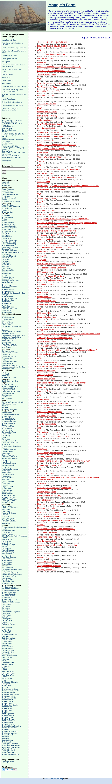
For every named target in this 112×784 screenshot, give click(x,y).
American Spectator (9, 226)
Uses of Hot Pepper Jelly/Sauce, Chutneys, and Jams (12, 90)
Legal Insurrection (8, 390)
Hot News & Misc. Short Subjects (12, 133)
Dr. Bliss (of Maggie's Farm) (12, 569)
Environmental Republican (11, 446)
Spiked (4, 200)
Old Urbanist (6, 268)
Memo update (43, 549)
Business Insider (8, 317)
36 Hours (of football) (46, 484)
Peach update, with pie (9, 59)
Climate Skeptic (7, 534)
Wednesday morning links (47, 58)
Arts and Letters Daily (9, 599)
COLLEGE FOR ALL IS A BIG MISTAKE (53, 436)
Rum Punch (42, 202)
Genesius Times (8, 249)
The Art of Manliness (9, 286)
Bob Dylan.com (7, 208)
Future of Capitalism (9, 450)
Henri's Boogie (43, 399)
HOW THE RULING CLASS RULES (52, 46)
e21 (3, 328)
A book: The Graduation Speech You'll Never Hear (57, 243)
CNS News (6, 606)
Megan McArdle (7, 340)
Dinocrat (5, 437)
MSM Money (6, 342)
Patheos (5, 515)
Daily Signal (6, 615)
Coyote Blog (6, 238)
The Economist (7, 700)
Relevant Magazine (9, 522)
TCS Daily (5, 687)
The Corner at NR (8, 696)
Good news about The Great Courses (14, 86)
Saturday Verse (7, 151)
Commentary (6, 608)
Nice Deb (5, 479)
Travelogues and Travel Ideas (11, 157)
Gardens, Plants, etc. (9, 130)
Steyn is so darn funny (46, 562)
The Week (5, 729)
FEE (3, 626)
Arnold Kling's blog (8, 423)
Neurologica (6, 548)
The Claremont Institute (10, 694)
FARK (4, 372)
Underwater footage (45, 120)
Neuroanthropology (9, 576)
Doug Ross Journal (9, 441)
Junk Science (7, 539)
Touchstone (6, 523)
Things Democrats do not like (49, 566)
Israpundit (5, 182)
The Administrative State (47, 87)
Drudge (4, 622)
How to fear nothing (45, 239)
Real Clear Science (9, 557)
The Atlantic (6, 288)
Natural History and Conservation (12, 140)
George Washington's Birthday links (51, 157)
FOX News (6, 633)
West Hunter (6, 310)
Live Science (6, 541)
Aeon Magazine (7, 217)
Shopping (41, 525)
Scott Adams (6, 273)
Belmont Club (7, 425)
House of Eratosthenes (10, 251)
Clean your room (44, 408)
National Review (8, 474)
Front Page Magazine (9, 634)
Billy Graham (42, 153)
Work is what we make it (47, 362)
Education (5, 125)
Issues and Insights (9, 464)
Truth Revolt (6, 742)
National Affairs (7, 648)
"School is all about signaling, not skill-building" (56, 325)
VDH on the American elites (48, 432)
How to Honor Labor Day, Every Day (14, 48)
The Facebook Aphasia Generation (51, 268)
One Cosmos (6, 578)
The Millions (6, 302)
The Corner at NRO (9, 698)
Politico (4, 668)
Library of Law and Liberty (11, 391)
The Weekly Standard (10, 731)
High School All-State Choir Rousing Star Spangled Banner (61, 383)
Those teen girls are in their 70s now (52, 42)
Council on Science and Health (13, 402)
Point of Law (6, 397)
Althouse (5, 221)
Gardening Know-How (10, 247)
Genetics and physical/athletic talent (52, 305)
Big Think (5, 233)
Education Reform (8, 358)
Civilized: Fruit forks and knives (12, 102)
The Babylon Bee (8, 289)
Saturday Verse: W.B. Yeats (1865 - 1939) (54, 247)
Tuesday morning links (46, 75)
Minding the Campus (9, 365)
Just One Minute (8, 465)
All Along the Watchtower (11, 207)
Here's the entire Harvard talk (49, 420)
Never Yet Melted (8, 478)
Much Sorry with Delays (9, 40)
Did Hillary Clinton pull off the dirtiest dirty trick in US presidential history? (67, 350)
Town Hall (5, 736)
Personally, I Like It (45, 214)
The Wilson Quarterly (9, 733)
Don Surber (6, 439)
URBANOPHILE (8, 307)
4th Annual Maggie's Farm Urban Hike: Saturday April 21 (60, 169)
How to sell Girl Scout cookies (49, 412)
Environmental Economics (11, 332)
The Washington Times (10, 728)
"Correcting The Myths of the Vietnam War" (54, 338)
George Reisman (8, 455)
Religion (4, 149)
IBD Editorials (7, 641)
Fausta (4, 448)
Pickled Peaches (7, 74)
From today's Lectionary (47, 116)
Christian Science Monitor (11, 603)
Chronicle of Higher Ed (10, 353)
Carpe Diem (6, 325)
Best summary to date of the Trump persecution (56, 177)
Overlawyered (7, 395)
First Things (6, 509)
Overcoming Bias (8, 270)
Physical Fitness (7, 143)
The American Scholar (10, 689)
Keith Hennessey (8, 333)
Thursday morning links (46, 457)
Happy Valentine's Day (46, 317)
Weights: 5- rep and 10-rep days (50, 276)
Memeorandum (7, 647)
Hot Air (4, 460)
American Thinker (8, 596)
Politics (4, 144)
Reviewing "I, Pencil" (45, 284)
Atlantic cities (6, 229)
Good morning (43, 557)
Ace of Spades (7, 413)
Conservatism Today (9, 432)
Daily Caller (6, 613)
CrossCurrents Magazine (11, 611)
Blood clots (41, 387)
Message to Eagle (8, 545)
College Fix (6, 354)
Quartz (4, 670)
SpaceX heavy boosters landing (50, 453)
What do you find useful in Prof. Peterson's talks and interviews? (63, 461)
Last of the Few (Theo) (10, 194)
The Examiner (7, 703)
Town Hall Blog (7, 740)
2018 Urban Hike (44, 313)
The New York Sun (8, 721)
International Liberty (9, 388)
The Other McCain (8, 495)
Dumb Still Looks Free (10, 442)
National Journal (8, 650)
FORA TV (5, 629)
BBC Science (7, 532)
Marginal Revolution (9, 339)
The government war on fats (48, 516)
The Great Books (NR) (10, 298)
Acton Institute (7, 506)
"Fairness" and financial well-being (51, 54)
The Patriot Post (8, 722)
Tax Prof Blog (7, 398)
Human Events (7, 640)
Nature (4, 546)
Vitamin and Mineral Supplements (51, 71)
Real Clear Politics (8, 673)
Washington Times (8, 749)
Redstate (5, 485)
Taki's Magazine (7, 282)
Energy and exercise (45, 329)
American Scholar (8, 224)
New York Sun (7, 657)
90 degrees (42, 256)
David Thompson (8, 189)
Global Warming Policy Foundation (14, 536)
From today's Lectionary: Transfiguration (53, 403)
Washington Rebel (8, 501)
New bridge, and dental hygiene (50, 280)
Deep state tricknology (46, 371)
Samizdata (6, 196)
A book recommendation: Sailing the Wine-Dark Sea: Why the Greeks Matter (68, 334)
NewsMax (5, 659)
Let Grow (5, 259)
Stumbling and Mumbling (11, 201)
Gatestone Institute (8, 638)
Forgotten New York (9, 242)
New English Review (9, 656)
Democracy (6, 435)
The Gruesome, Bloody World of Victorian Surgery (57, 235)
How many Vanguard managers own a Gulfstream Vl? (59, 67)
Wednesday (42, 321)
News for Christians (9, 513)
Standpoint (6, 684)
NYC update (6, 62)
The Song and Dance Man (10, 156)
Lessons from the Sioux (47, 112)
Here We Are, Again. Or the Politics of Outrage (56, 264)
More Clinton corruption (47, 500)
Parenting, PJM (7, 580)
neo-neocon (6, 476)
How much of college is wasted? (50, 504)
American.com (7, 597)
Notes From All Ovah (45, 251)
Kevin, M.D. (6, 406)
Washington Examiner (10, 744)
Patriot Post (6, 666)
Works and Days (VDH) (10, 754)
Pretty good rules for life (47, 354)
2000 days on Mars (45, 272)
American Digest (8, 222)
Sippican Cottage (8, 277)
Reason (5, 677)
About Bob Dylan (8, 205)
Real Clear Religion (9, 518)
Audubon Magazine (9, 231)
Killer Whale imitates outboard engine (52, 227)
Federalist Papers (8, 624)
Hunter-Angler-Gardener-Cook (13, 252)
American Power (8, 418)
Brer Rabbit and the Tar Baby (49, 496)
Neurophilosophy (8, 552)
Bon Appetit (6, 235)
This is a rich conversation (48, 132)
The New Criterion (8, 717)
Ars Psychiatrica (8, 567)
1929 (39, 99)
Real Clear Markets (9, 344)
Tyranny (40, 161)
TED (3, 284)
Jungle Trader (7, 258)
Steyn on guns (43, 206)
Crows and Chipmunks (46, 391)
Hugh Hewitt (6, 462)
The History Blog (8, 300)
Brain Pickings (7, 237)
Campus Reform (8, 351)
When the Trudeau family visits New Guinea (55, 83)
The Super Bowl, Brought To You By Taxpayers (56, 520)
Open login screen (8, 762)
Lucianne (5, 645)
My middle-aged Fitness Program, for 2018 (54, 136)
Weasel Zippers (7, 502)
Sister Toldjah (7, 490)
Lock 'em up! (42, 293)
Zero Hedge (6, 347)
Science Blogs (7, 560)
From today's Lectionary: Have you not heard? (56, 529)
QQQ (39, 50)
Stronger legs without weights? (49, 465)
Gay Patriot (6, 453)
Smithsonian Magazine (10, 682)
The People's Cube (9, 377)
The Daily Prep (7, 296)
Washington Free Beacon (11, 745)
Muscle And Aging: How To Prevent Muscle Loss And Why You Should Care (68, 186)
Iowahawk (5, 374)
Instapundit (6, 254)
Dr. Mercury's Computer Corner (12, 123)
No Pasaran (6, 184)
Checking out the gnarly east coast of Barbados (56, 145)
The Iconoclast (7, 494)
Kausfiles (5, 467)
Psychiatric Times (8, 582)
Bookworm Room (8, 428)
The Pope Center (8, 369)
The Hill (4, 712)
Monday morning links (46, 95)
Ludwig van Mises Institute (11, 337)
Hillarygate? (42, 449)
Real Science (7, 559)
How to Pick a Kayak (8, 99)
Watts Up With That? (9, 309)
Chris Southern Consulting (53, 779)
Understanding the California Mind (51, 190)
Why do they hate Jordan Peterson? (52, 512)
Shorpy (4, 275)
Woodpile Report (8, 312)
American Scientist (8, 531)
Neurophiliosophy (8, 550)
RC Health (5, 407)
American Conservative (10, 414)
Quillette (5, 272)
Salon (4, 680)
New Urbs (5, 266)
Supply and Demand (9, 346)
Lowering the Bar (8, 393)
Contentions (6, 610)
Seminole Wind (43, 182)
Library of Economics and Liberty (13, 335)
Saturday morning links (46, 128)
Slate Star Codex (8, 583)
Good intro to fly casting (9, 55)
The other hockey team (46, 104)
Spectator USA (7, 279)
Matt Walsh (6, 263)
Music (4, 138)
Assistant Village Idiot (9, 228)
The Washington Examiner (11, 726)
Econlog (5, 330)
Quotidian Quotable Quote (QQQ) (13, 148)
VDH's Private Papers (10, 499)
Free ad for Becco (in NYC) (48, 91)
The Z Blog (6, 305)
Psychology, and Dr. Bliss (10, 146)
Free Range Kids (8, 245)
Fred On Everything (9, 244)
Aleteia (4, 219)
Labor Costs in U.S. (8, 80)
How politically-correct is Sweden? (51, 149)
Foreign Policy (7, 631)
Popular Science (8, 555)
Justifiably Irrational (45, 375)
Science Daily (7, 562)
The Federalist (7, 707)
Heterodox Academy (9, 362)
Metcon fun (42, 62)
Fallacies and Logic (8, 127)
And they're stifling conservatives (50, 366)
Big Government (8, 427)
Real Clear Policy (8, 671)
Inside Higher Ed (8, 363)
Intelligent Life (7, 643)
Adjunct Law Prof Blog (10, 386)
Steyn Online (6, 685)
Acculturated (6, 215)
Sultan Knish (6, 492)
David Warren (7, 191)
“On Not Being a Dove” (46, 416)
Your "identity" (6, 83)
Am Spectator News (9, 587)
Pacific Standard (8, 663)
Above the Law (7, 384)
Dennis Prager (7, 620)
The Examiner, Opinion (10, 705)
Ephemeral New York (9, 240)
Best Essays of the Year (10, 122)
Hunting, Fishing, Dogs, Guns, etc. (13, 135)
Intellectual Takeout (9, 256)
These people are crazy (47, 533)
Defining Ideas (7, 619)
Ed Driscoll (6, 444)
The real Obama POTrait (47, 346)
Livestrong (5, 261)
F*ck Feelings (7, 571)
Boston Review (7, 601)
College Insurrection (9, 356)
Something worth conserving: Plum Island (54, 488)
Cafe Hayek (6, 321)
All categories (6, 161)
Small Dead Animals (9, 198)
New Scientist (7, 553)
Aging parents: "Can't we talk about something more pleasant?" (63, 219)
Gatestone (5, 636)
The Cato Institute (8, 692)
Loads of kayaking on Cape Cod (12, 105)
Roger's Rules (7, 678)
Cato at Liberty (7, 430)
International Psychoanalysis (12, 575)
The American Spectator (10, 691)
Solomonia (6, 185)
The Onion (5, 376)
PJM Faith (5, 516)
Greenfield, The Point (9, 457)
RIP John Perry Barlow (46, 301)
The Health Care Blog (10, 409)
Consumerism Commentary (12, 326)
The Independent (8, 714)
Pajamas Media (7, 664)
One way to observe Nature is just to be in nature (57, 545)
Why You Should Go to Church (49, 124)
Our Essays (6, 141)
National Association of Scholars (13, 367)
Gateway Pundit (7, 451)
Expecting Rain (7, 212)
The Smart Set (7, 303)
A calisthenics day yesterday (49, 537)
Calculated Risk (7, 323)
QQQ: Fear (42, 260)
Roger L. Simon (7, 487)
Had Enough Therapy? (10, 573)
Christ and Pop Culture (10, 508)
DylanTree (5, 210)
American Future (8, 416)
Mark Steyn (6, 471)
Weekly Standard (8, 752)
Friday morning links (45, 141)
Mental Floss (6, 265)
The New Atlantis (8, 715)
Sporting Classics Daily (10, 281)
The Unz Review (8, 724)
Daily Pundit (6, 434)
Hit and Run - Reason (10, 458)
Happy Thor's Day (44, 297)
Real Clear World (8, 675)
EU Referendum (8, 193)
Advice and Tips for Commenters (12, 120)
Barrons (5, 316)
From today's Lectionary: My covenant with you (56, 231)
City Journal (6, 604)
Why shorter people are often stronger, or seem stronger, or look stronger (67, 223)
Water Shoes (6, 77)
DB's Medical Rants (9, 404)
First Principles (7, 627)
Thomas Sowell (7, 735)
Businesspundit (7, 319)
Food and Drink (7, 128)
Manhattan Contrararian (10, 469)
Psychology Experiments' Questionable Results (10, 109)
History (4, 131)
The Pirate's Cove (8, 497)
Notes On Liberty (8, 481)
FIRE (4, 360)
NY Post (5, 661)
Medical (4, 136)
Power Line (6, 483)
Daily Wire (5, 617)
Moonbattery (6, 472)
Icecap (4, 538)
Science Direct (7, 564)
